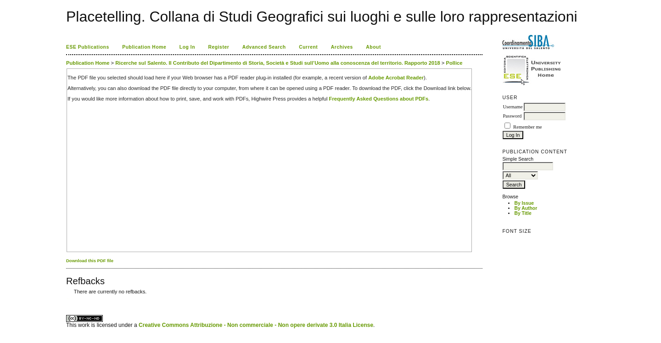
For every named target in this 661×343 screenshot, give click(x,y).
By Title (522, 213)
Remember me (527, 126)
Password (512, 115)
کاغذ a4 (66, 298)
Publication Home (144, 47)
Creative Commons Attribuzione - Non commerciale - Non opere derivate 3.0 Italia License (256, 325)
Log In (187, 47)
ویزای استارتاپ (68, 298)
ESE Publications (87, 47)
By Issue (524, 203)
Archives (342, 47)
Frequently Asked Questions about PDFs (379, 98)
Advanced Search (264, 47)
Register (219, 47)
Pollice (454, 63)
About (373, 47)
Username (512, 106)
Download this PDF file (89, 260)
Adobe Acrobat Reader (396, 77)
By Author (525, 208)
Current (308, 47)
